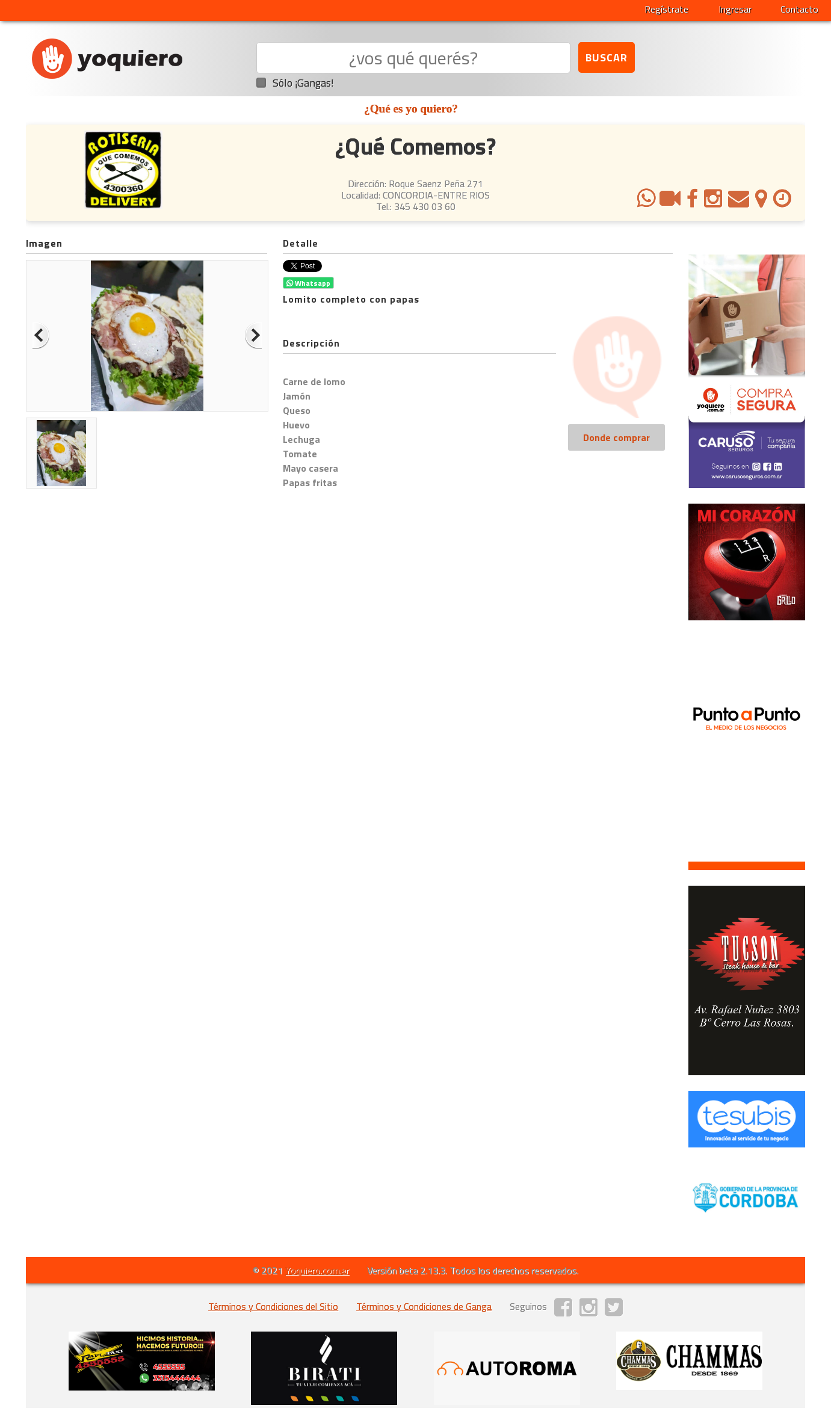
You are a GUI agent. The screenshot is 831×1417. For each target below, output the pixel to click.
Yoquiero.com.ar (317, 1270)
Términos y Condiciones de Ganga (424, 1306)
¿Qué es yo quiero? (411, 108)
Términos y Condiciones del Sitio (273, 1306)
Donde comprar (616, 437)
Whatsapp (308, 283)
